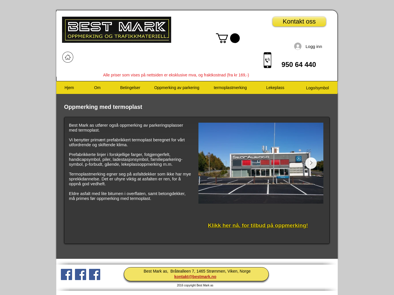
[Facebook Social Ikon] (66, 274)
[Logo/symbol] (317, 88)
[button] (228, 38)
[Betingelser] (130, 88)
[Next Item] (311, 163)
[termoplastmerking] (230, 88)
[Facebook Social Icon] (94, 274)
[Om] (97, 88)
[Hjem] (69, 88)
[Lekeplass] (275, 88)
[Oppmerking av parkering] (176, 88)
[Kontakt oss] (299, 21)
